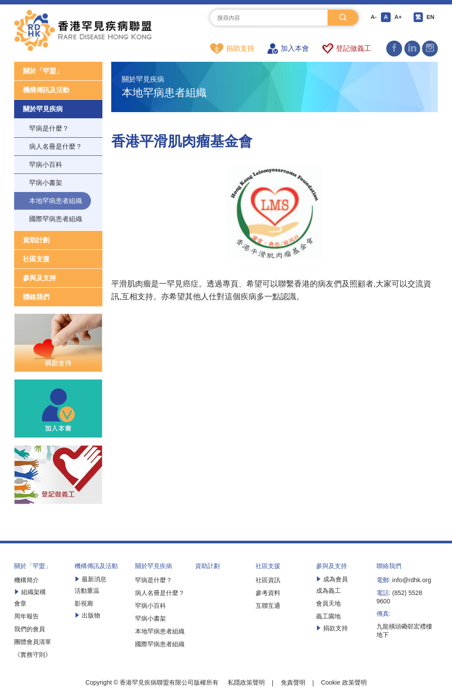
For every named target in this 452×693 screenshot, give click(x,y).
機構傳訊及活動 (46, 90)
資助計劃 (36, 240)
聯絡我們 (36, 297)
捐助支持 (232, 48)
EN (432, 17)
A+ (398, 17)
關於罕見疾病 (43, 109)
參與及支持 (39, 278)
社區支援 (36, 259)
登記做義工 (346, 48)
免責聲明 (293, 683)
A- (372, 17)
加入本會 (288, 48)
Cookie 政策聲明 (343, 683)
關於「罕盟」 (43, 71)
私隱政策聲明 (246, 683)
